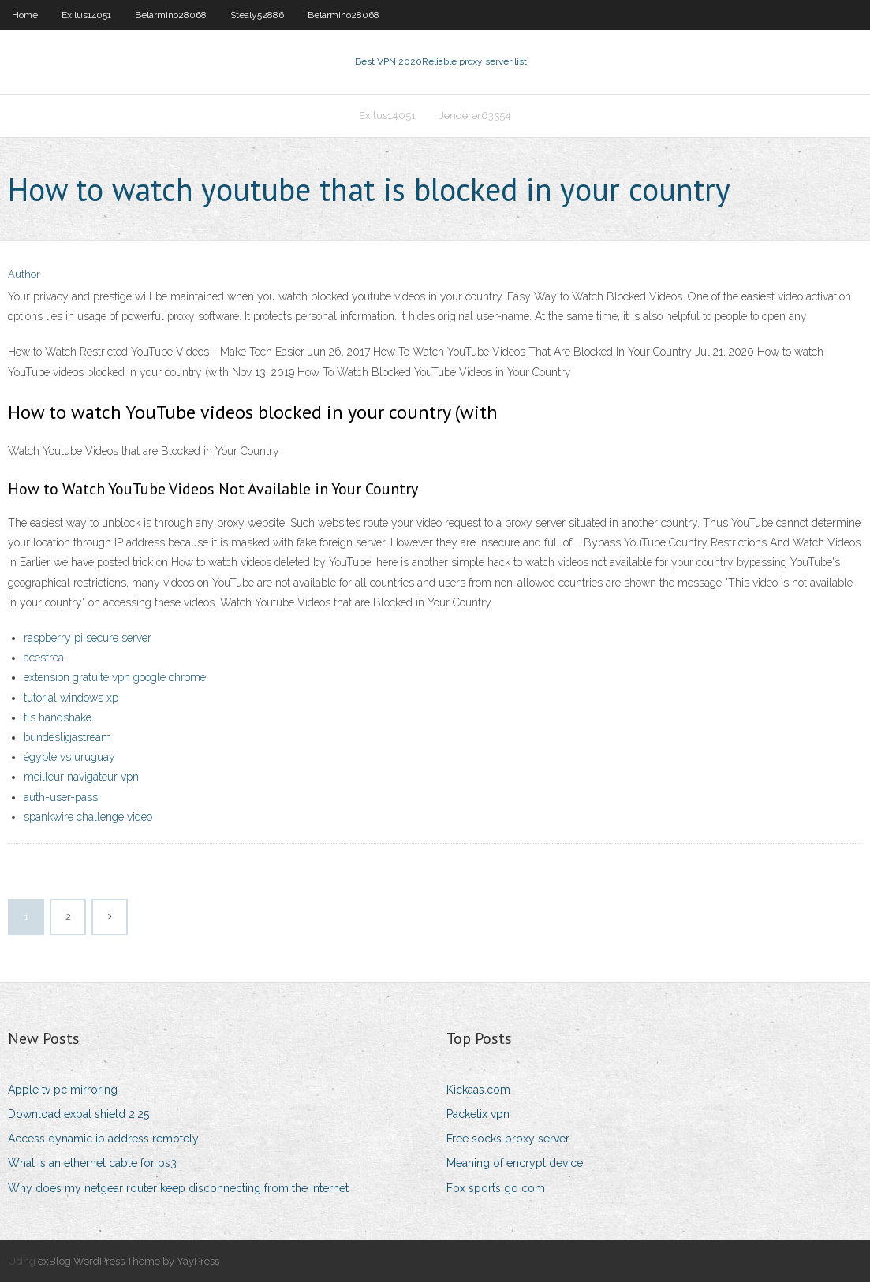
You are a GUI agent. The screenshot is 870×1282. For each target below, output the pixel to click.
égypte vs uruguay (69, 757)
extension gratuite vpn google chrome (115, 677)
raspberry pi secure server (87, 638)
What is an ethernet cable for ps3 (92, 1163)
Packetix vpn (478, 1114)
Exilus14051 (86, 14)
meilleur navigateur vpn (81, 776)
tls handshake (57, 717)
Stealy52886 (257, 14)
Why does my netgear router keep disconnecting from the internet (178, 1188)
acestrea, (45, 657)
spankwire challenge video (88, 817)
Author (24, 274)
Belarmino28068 (171, 14)
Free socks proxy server (507, 1138)
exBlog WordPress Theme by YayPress (128, 1261)
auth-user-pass (61, 797)
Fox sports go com (495, 1188)
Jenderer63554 (475, 115)
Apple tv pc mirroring (63, 1089)
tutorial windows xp (71, 697)
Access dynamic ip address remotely (103, 1138)
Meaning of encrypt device (514, 1163)
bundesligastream (67, 737)
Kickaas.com (478, 1089)
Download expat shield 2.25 (78, 1114)
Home (25, 14)
